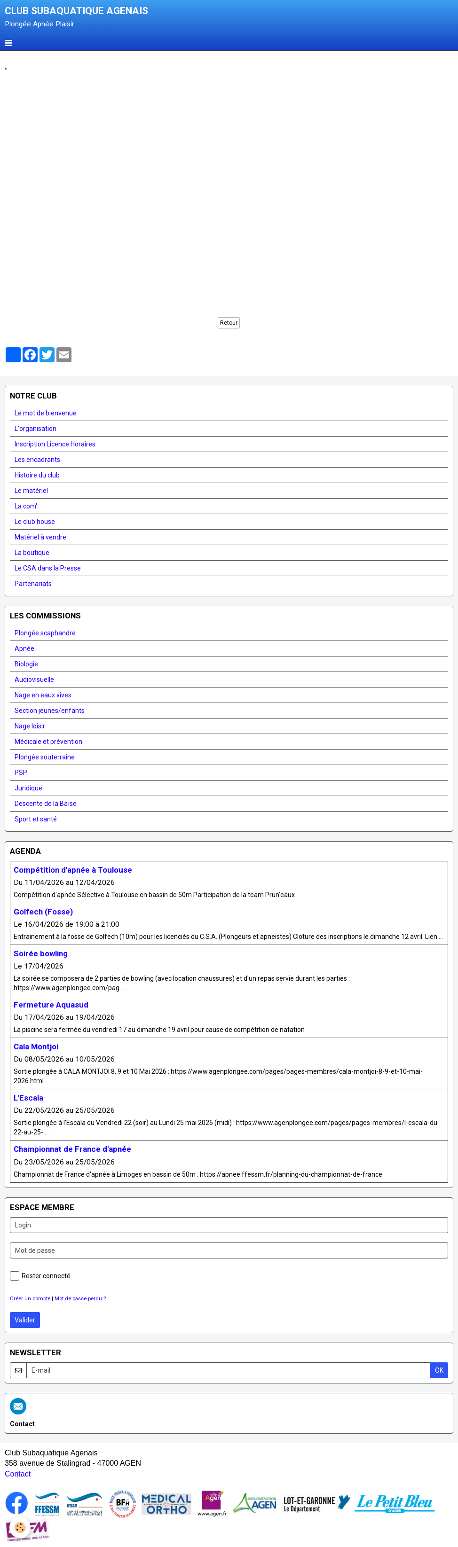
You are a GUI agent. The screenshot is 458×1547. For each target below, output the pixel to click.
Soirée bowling (41, 953)
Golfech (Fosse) (43, 911)
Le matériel (31, 490)
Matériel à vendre (40, 537)
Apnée (24, 648)
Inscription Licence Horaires (55, 444)
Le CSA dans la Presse (48, 568)
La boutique (32, 552)
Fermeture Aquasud (51, 1004)
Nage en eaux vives (43, 695)
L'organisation (35, 428)
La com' (26, 506)
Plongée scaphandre (45, 633)
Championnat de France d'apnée (72, 1149)
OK (439, 1370)
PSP (21, 772)
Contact (18, 1474)
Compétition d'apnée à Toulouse (73, 870)
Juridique (28, 788)
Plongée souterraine (45, 757)
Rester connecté (40, 1276)
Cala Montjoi (36, 1046)
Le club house (35, 521)
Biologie (26, 664)
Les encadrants (37, 459)
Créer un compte (30, 1299)
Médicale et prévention (48, 741)
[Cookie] (20, 1527)
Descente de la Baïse (46, 803)
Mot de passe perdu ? (80, 1299)
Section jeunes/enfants (50, 710)
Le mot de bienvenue (46, 413)
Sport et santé (36, 819)
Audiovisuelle (34, 679)
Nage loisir (30, 726)
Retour (228, 323)
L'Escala (28, 1098)
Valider (25, 1320)
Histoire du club (37, 475)
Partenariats (33, 583)
